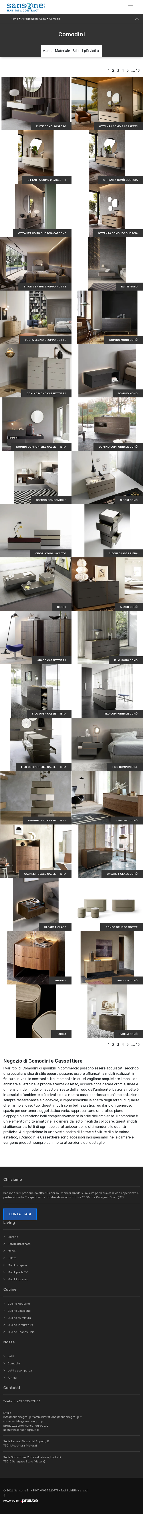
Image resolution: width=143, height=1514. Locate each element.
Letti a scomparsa (20, 1370)
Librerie (13, 1237)
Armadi (12, 1377)
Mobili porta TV (18, 1272)
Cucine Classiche (19, 1310)
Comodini (55, 18)
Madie (12, 1251)
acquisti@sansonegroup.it (21, 1429)
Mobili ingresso (18, 1279)
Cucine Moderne (19, 1303)
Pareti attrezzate (19, 1244)
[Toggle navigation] (130, 7)
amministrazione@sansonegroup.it (57, 1417)
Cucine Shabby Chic (21, 1332)
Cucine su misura (19, 1317)
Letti (11, 1356)
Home (14, 18)
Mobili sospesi (17, 1265)
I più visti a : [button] (91, 51)
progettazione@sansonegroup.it (25, 1425)
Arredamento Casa (34, 18)
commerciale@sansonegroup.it (24, 1421)
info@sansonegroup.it (18, 1417)
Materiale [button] (62, 51)
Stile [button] (76, 51)
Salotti (12, 1258)
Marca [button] (47, 51)
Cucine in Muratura (20, 1325)
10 (138, 70)
